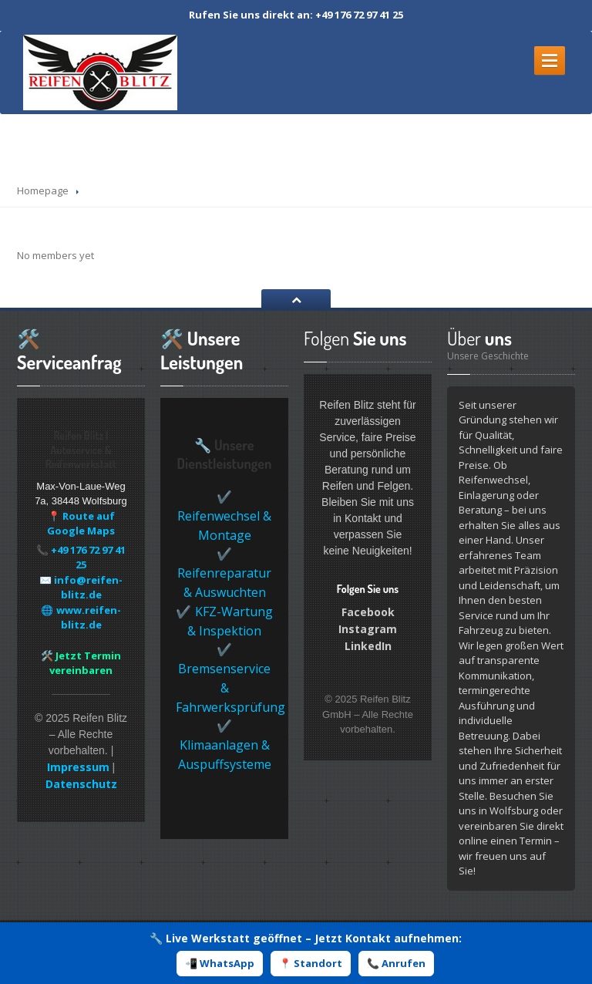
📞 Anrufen (396, 963)
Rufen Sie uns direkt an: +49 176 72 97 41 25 (296, 15)
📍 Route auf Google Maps (81, 523)
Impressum (78, 767)
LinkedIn (368, 646)
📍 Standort (310, 963)
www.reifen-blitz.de (88, 617)
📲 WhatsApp (219, 963)
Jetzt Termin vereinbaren (85, 663)
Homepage (43, 190)
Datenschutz (81, 784)
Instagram (367, 629)
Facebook (368, 612)
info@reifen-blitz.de (88, 587)
